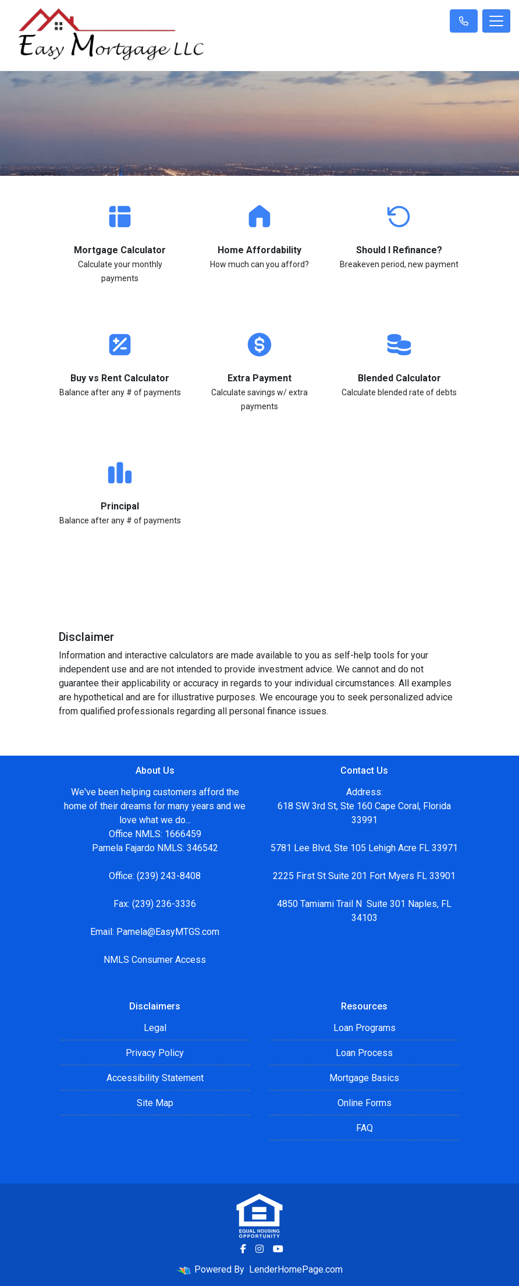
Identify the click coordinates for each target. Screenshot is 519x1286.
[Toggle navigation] (496, 21)
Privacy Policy (155, 1052)
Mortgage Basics (364, 1077)
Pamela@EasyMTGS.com (167, 931)
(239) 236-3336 (164, 903)
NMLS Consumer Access (155, 959)
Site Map (155, 1102)
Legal (155, 1027)
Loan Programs (364, 1027)
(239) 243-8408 (169, 875)
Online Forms (364, 1102)
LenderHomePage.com (296, 1269)
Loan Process (364, 1052)
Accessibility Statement (155, 1077)
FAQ (364, 1127)
